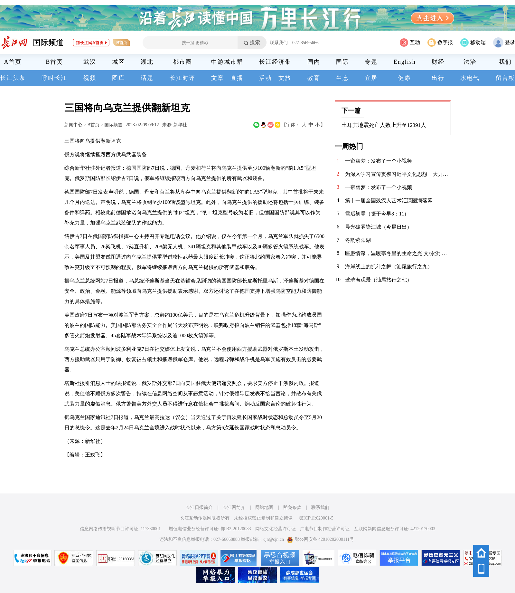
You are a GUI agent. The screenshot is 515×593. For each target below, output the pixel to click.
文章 (217, 78)
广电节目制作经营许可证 (325, 528)
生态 (342, 78)
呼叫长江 (54, 78)
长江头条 (13, 78)
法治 (470, 62)
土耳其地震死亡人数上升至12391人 (384, 125)
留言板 (505, 78)
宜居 (371, 78)
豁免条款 (292, 507)
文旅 (284, 78)
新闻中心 (73, 124)
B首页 (54, 62)
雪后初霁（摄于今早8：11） (377, 213)
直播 (236, 78)
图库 (118, 78)
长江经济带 (275, 62)
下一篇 (351, 110)
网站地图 (264, 507)
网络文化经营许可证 (275, 528)
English (405, 62)
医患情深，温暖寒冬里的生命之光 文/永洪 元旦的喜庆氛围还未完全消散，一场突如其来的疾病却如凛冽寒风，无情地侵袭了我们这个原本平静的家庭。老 (398, 253)
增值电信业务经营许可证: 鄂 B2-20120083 (210, 528)
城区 (118, 62)
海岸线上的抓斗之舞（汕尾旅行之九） (389, 266)
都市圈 (182, 62)
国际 (342, 62)
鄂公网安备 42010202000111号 (320, 539)
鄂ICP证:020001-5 (316, 518)
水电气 (470, 78)
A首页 (13, 62)
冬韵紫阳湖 (358, 240)
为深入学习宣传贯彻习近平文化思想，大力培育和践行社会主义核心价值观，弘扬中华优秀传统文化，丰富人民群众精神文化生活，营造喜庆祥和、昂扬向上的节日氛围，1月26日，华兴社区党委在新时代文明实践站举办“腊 (398, 174)
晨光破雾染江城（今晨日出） (378, 227)
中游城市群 (227, 62)
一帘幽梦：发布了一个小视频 (378, 161)
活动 (265, 78)
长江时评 (182, 78)
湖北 (147, 62)
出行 (438, 78)
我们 (505, 62)
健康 (404, 78)
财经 (438, 62)
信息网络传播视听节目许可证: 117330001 (120, 528)
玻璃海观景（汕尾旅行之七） (378, 279)
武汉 (89, 62)
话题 (147, 78)
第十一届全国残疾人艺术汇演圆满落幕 (389, 200)
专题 (371, 62)
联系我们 (320, 507)
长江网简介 (234, 507)
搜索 (255, 42)
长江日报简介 (199, 507)
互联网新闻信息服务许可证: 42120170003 (394, 528)
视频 (89, 78)
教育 (313, 78)
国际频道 (48, 42)
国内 (313, 62)
